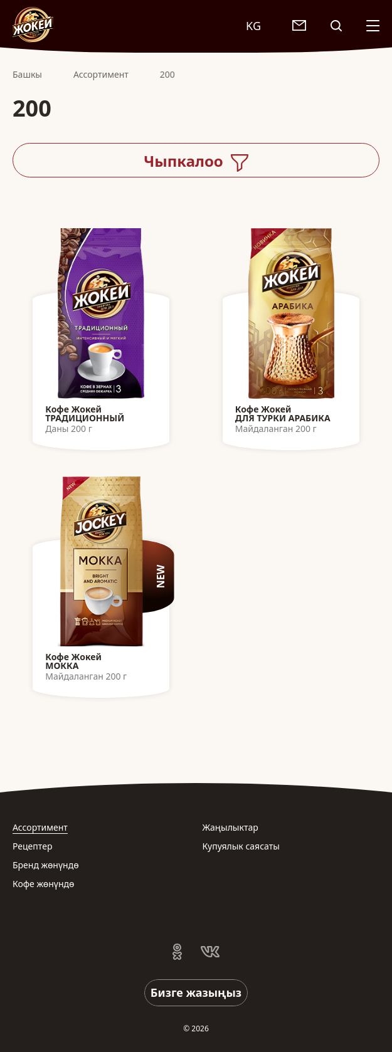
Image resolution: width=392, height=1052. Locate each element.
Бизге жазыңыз (196, 992)
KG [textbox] (253, 25)
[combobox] (259, 25)
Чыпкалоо (196, 161)
